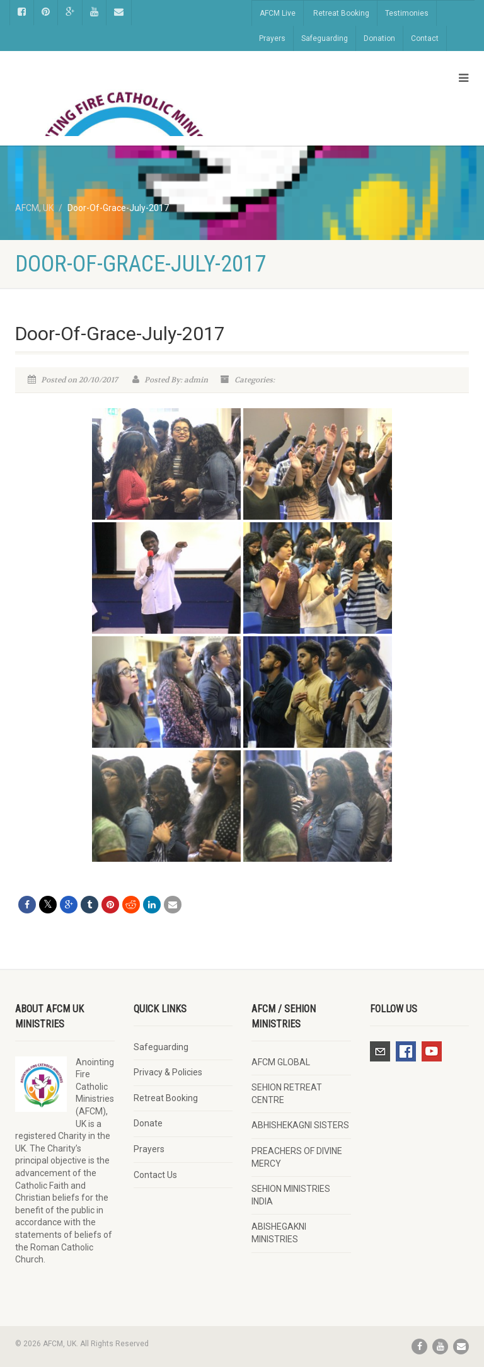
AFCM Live (278, 13)
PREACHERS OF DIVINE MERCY (296, 1157)
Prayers (272, 38)
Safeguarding (324, 38)
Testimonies (407, 13)
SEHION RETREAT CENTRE (286, 1093)
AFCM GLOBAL (280, 1062)
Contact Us (155, 1175)
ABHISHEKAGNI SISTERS (300, 1125)
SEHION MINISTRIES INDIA (290, 1195)
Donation (379, 38)
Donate (148, 1123)
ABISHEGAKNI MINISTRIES (278, 1232)
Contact (425, 38)
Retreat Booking (341, 13)
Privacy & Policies (168, 1072)
